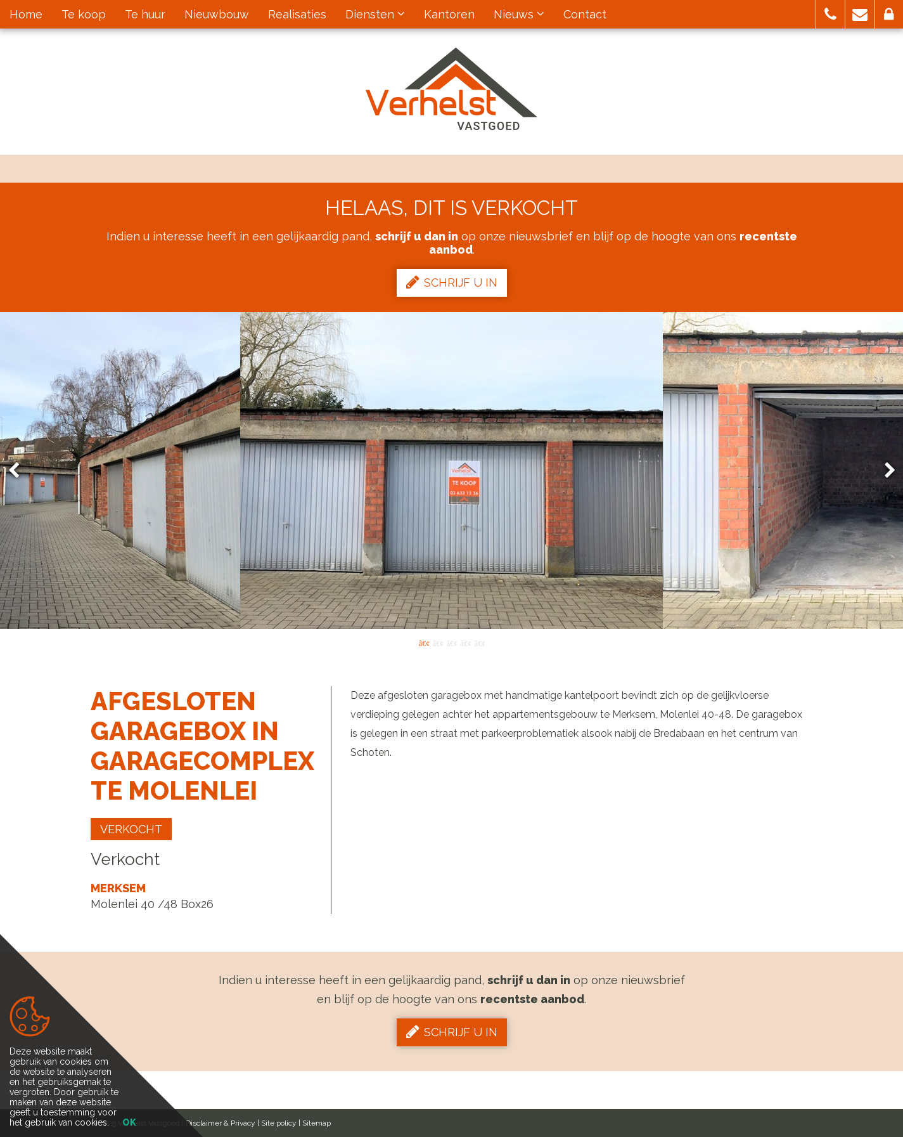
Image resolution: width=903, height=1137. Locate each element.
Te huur (145, 14)
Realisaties (297, 14)
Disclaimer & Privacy (220, 1123)
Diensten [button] (375, 14)
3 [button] (452, 642)
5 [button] (479, 642)
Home (26, 14)
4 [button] (465, 642)
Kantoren (449, 14)
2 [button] (438, 642)
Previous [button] (19, 470)
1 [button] (424, 642)
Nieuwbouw (216, 14)
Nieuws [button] (519, 14)
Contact (584, 14)
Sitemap (316, 1123)
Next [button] (884, 470)
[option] (451, 470)
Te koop (83, 14)
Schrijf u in (451, 282)
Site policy (279, 1123)
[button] (830, 14)
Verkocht (131, 829)
